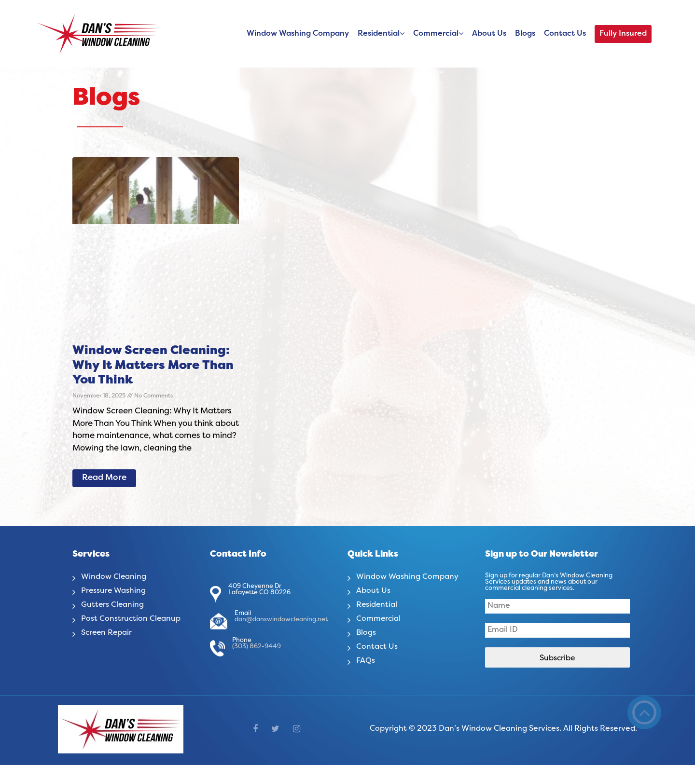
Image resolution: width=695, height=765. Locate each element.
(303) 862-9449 (256, 647)
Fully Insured (623, 34)
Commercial (436, 34)
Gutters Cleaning (113, 605)
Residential (379, 34)
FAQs (365, 661)
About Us (489, 34)
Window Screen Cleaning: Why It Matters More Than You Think (153, 365)
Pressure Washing (114, 591)
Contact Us (565, 34)
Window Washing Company (298, 34)
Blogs (525, 34)
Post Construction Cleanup (131, 619)
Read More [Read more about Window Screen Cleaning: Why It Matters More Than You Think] (104, 478)
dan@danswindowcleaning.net (281, 620)
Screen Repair (107, 633)
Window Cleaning (114, 577)
